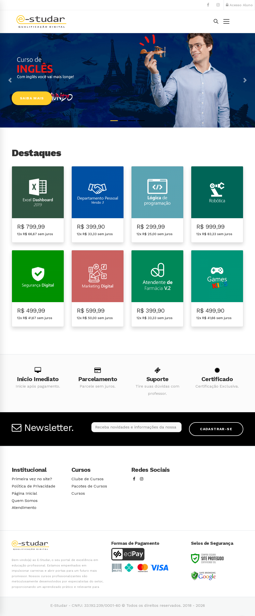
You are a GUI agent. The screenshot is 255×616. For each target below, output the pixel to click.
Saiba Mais (32, 98)
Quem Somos (25, 500)
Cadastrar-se (216, 429)
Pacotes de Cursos (89, 486)
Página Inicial (24, 493)
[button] (10, 80)
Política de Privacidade (33, 486)
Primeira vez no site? (32, 479)
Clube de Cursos (87, 479)
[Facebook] (134, 479)
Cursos (78, 493)
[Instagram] (141, 479)
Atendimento (24, 507)
